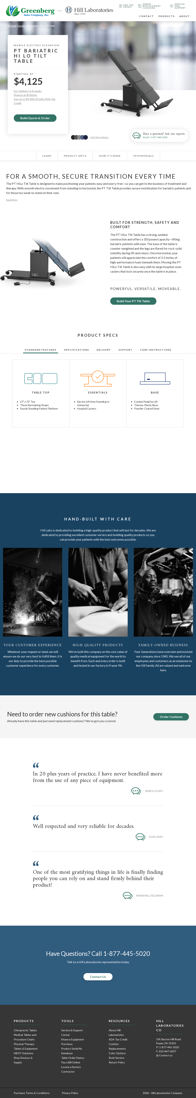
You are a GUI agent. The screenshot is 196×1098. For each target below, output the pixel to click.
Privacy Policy (70, 1093)
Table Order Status (72, 1057)
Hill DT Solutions (23, 1053)
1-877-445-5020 (158, 137)
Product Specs (75, 155)
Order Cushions (171, 716)
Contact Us (98, 976)
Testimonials (143, 155)
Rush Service (116, 1057)
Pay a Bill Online (70, 1062)
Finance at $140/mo (25, 95)
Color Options (117, 1053)
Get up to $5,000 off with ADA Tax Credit (34, 101)
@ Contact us (164, 1055)
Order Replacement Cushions (149, 6)
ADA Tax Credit (126, 6)
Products (166, 16)
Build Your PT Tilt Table (133, 301)
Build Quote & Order (35, 118)
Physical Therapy (16, 26)
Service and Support (178, 6)
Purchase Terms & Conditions (32, 1093)
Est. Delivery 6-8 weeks (28, 91)
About (184, 16)
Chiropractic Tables (25, 1030)
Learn (46, 155)
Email (146, 137)
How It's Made (110, 155)
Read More (11, 199)
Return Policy (117, 1062)
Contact (146, 16)
